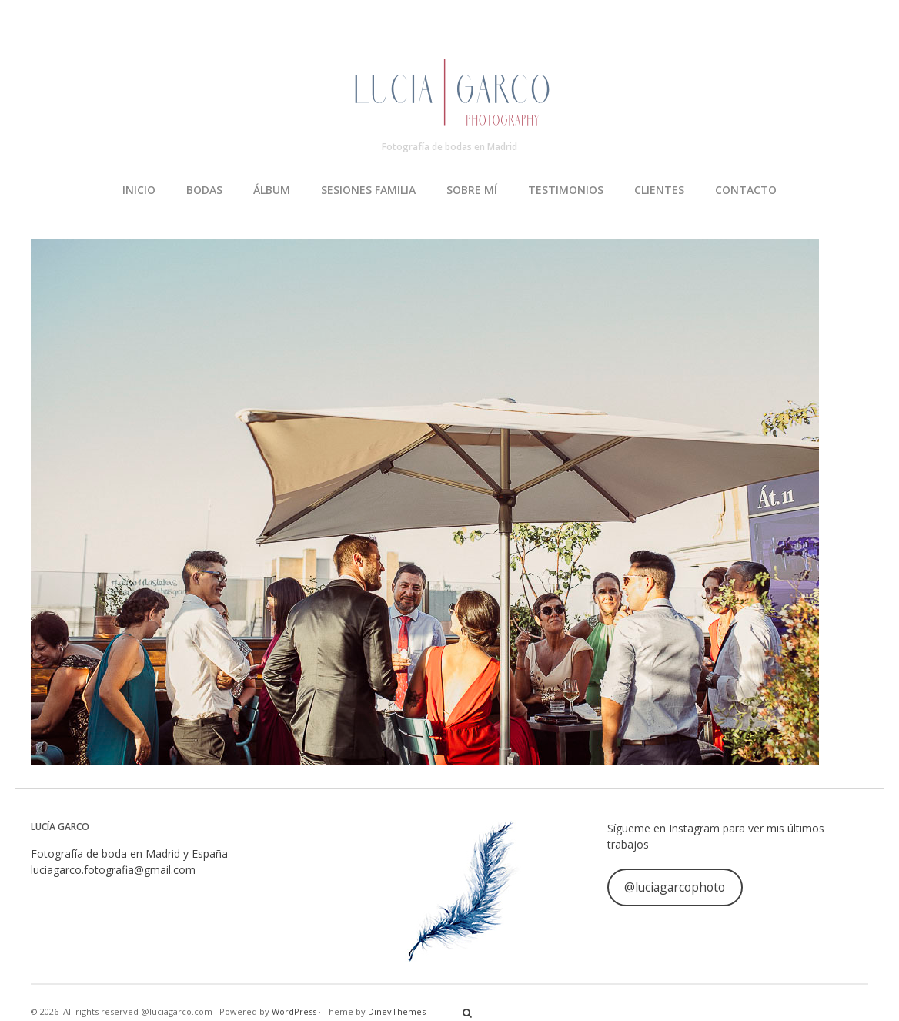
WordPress (294, 1011)
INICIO (138, 189)
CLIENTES (659, 189)
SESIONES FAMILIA (368, 189)
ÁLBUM (271, 189)
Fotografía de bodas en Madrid (449, 146)
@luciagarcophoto (674, 887)
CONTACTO (746, 189)
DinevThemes (397, 1011)
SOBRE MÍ (471, 189)
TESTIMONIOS (565, 189)
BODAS (204, 189)
